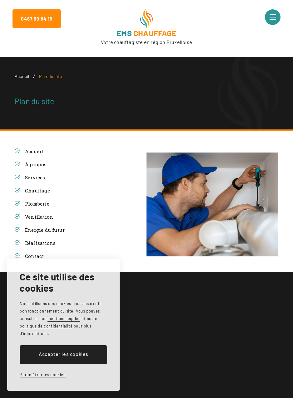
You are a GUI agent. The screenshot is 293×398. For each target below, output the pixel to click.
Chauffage (37, 190)
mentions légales (64, 318)
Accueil (22, 76)
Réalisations (40, 243)
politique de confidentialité (46, 325)
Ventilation (39, 217)
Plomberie (37, 204)
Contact (34, 256)
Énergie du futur (45, 230)
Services (35, 177)
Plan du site (50, 76)
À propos (36, 164)
